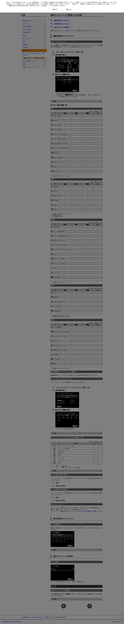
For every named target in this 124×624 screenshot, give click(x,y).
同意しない (75, 4)
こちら (114, 2)
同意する (52, 4)
